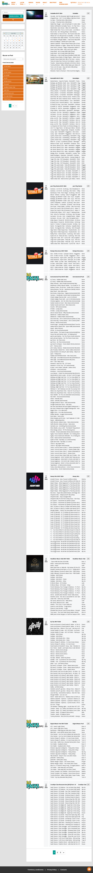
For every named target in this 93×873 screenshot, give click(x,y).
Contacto (63, 870)
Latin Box (6, 90)
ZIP (88, 13)
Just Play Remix (77, 186)
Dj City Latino (7, 72)
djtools (73, 2)
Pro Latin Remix (8, 96)
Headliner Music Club (9, 87)
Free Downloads (63, 3)
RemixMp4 (76, 78)
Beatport (53, 2)
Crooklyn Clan (82, 784)
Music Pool (14, 3)
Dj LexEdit (6, 75)
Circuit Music (7, 66)
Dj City (75, 621)
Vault (45, 3)
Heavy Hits (76, 476)
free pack (6, 84)
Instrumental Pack (78, 277)
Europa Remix (7, 81)
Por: (5, 16)
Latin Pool (22, 3)
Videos (31, 3)
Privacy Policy (52, 870)
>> (22, 33)
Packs (38, 3)
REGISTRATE (81, 2)
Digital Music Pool (78, 723)
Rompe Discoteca (78, 251)
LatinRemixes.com (9, 93)
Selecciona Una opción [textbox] (9, 59)
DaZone (6, 69)
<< (4, 33)
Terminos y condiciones (35, 870)
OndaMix (75, 13)
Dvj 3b (5, 78)
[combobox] (13, 59)
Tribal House (7, 99)
